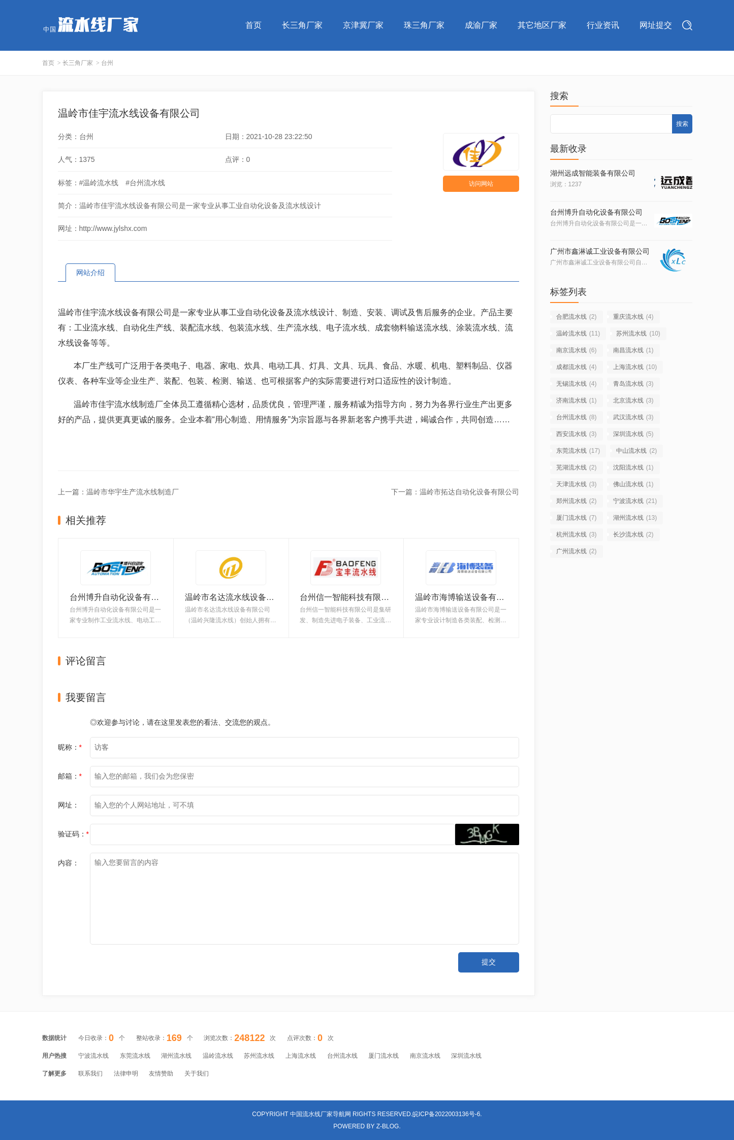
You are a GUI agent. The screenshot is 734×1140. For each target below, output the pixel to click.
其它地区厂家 (542, 25)
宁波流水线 (635, 501)
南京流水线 (576, 350)
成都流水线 (576, 367)
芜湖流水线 (576, 467)
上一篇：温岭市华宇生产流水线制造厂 (118, 492)
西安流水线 (576, 434)
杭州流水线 (576, 534)
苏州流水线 (638, 333)
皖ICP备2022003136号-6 (446, 1114)
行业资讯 (603, 25)
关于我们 (196, 1073)
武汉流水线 (633, 417)
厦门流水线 (576, 517)
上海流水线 (635, 367)
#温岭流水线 (99, 183)
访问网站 (481, 183)
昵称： (70, 747)
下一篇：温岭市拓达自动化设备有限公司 (455, 492)
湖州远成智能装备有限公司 (592, 173)
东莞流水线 (578, 450)
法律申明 (126, 1073)
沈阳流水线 (633, 467)
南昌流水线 (633, 350)
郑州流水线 (576, 501)
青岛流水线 (633, 383)
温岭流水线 (578, 333)
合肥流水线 (576, 316)
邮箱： (70, 776)
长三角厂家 (302, 25)
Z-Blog (387, 1126)
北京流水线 (633, 400)
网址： (68, 805)
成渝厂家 (481, 25)
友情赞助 (161, 1073)
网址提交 (656, 25)
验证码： (73, 834)
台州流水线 (576, 417)
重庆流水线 (633, 316)
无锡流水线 (576, 383)
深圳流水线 (633, 434)
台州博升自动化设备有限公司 (596, 212)
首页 (253, 25)
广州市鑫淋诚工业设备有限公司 (600, 251)
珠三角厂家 (424, 25)
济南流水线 (576, 400)
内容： (68, 863)
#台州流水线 (145, 183)
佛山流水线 (633, 484)
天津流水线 (576, 484)
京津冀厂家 (363, 25)
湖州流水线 (635, 517)
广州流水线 (576, 551)
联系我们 (90, 1073)
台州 (107, 62)
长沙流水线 (633, 534)
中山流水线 (636, 450)
